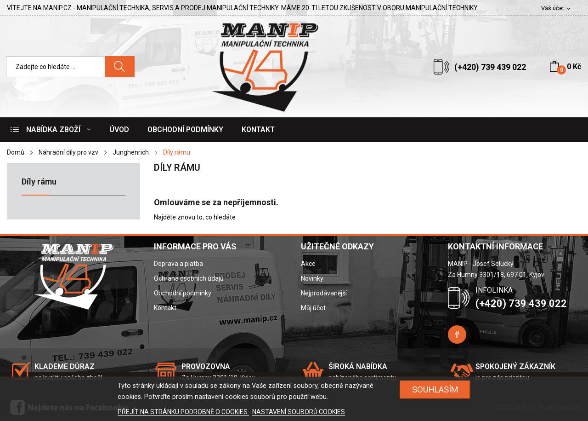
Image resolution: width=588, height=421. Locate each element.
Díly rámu (39, 182)
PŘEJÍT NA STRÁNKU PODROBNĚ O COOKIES (183, 411)
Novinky (312, 278)
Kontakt (165, 307)
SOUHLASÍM (435, 389)
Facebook (457, 334)
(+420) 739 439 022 (490, 67)
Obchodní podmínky (182, 293)
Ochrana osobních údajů (189, 278)
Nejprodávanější (324, 293)
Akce (308, 263)
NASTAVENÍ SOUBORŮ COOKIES (298, 411)
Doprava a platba (178, 263)
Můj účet (313, 307)
